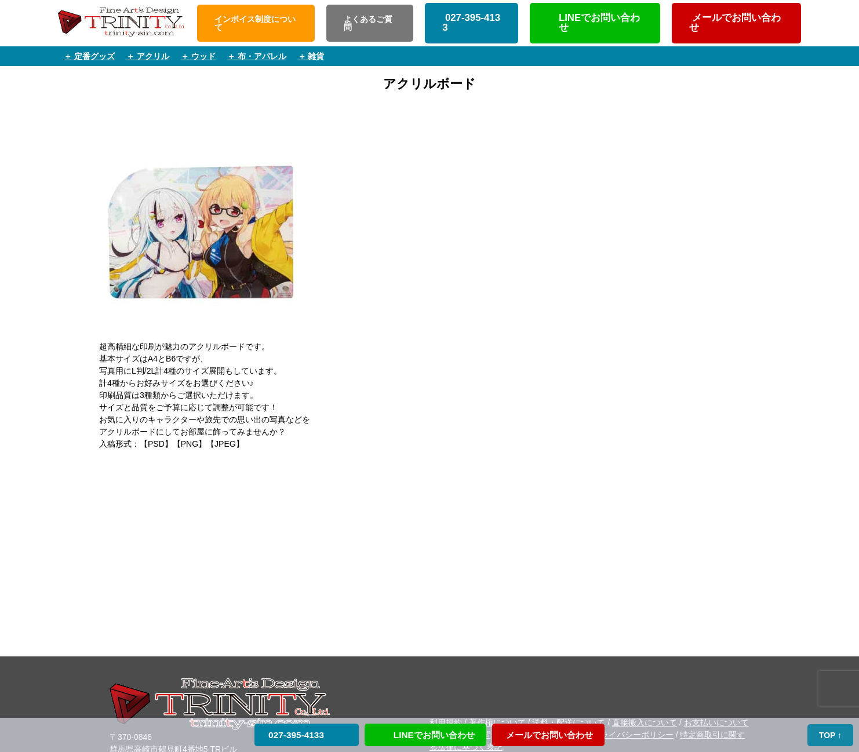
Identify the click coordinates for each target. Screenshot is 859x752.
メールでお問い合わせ (735, 22)
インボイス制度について (255, 23)
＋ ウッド (198, 56)
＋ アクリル (147, 56)
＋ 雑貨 (311, 56)
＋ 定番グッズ (89, 56)
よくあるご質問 (368, 23)
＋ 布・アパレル (256, 56)
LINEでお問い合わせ (599, 22)
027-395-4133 (471, 22)
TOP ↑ (830, 735)
